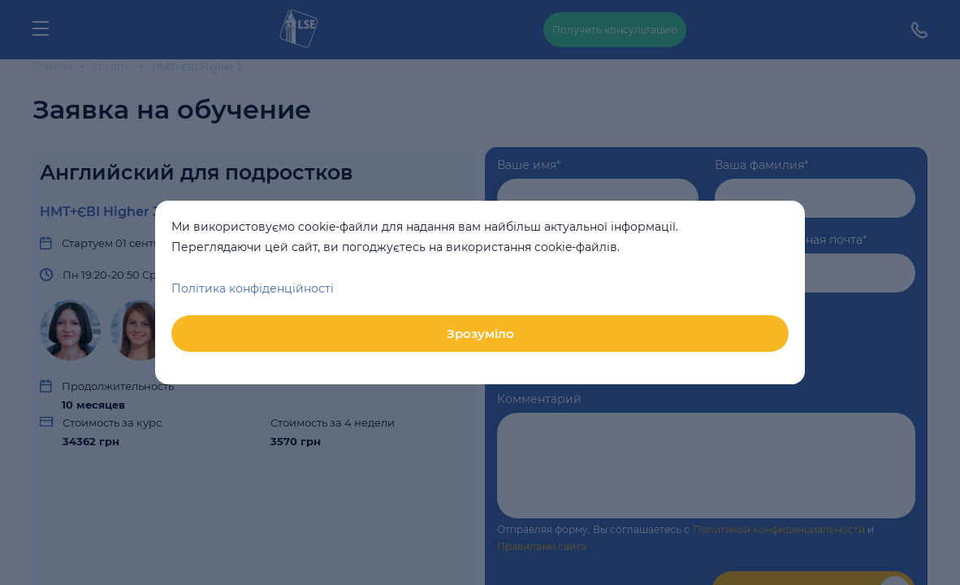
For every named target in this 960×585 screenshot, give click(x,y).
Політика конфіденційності (252, 288)
